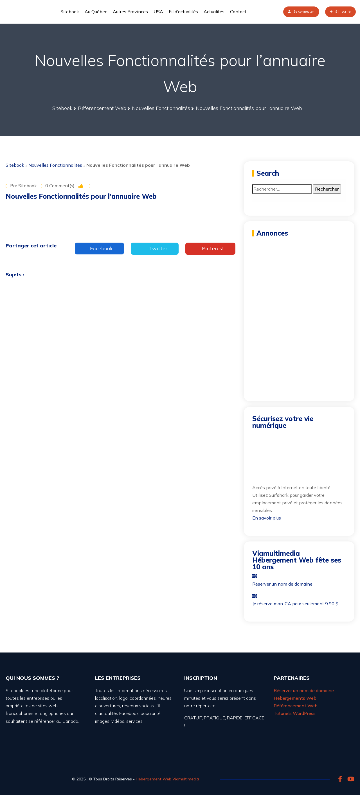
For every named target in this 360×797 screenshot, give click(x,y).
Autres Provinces (130, 12)
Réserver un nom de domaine (304, 692)
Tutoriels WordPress (295, 715)
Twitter (154, 250)
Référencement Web (296, 707)
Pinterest (210, 250)
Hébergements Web (295, 700)
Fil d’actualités (183, 12)
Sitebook (69, 12)
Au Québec (96, 12)
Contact (238, 12)
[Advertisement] (299, 275)
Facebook (99, 250)
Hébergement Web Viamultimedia (167, 780)
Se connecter (284, 12)
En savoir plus (266, 519)
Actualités (214, 12)
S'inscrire (335, 12)
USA (158, 12)
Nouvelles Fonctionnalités (55, 167)
